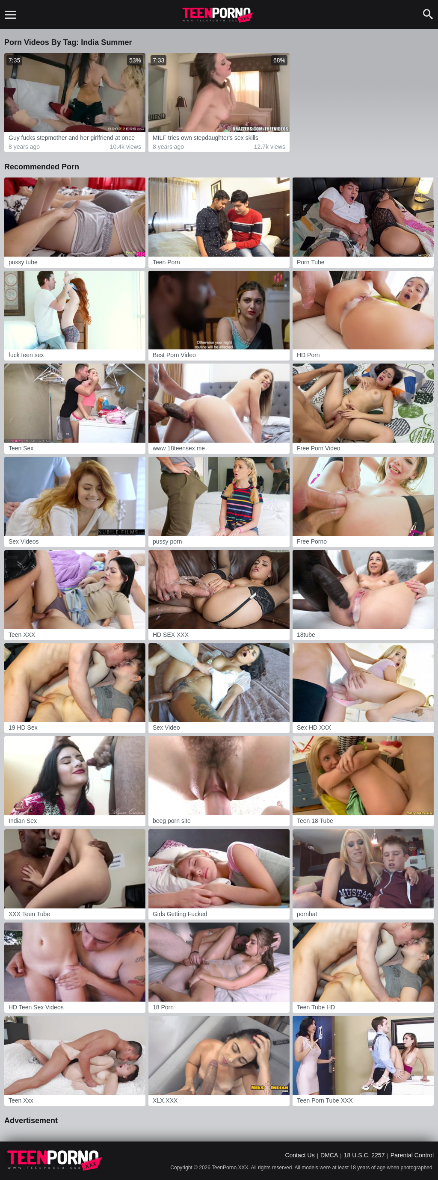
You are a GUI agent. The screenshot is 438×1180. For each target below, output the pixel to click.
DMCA (329, 1155)
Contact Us (299, 1155)
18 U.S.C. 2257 (364, 1155)
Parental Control (412, 1155)
